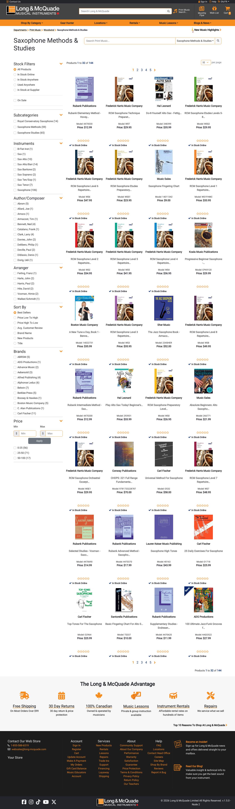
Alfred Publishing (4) (27, 377)
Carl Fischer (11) (25, 413)
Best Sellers (22, 312)
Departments (20, 30)
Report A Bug (158, 772)
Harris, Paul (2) (24, 283)
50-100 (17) (22, 458)
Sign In (76, 745)
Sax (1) (20, 154)
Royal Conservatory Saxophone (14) (36, 121)
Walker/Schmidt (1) (27, 298)
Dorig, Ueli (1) (23, 260)
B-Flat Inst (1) (23, 148)
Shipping (104, 776)
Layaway (104, 772)
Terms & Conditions (131, 772)
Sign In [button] (202, 1)
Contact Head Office (158, 753)
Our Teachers (131, 783)
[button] (226, 11)
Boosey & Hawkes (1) (28, 398)
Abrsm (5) (21, 203)
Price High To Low (26, 322)
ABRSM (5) (22, 356)
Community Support (131, 745)
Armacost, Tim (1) (26, 219)
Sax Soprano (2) (25, 174)
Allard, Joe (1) (23, 208)
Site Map (159, 760)
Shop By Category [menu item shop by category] (31, 23)
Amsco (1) (21, 213)
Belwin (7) (21, 387)
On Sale (20, 100)
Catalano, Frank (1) (26, 229)
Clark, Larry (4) (24, 234)
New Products (23, 338)
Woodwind (49, 30)
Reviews (158, 768)
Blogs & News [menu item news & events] (201, 23)
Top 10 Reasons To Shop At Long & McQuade (200, 725)
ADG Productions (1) (27, 362)
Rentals (104, 749)
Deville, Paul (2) (24, 249)
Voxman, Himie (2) (26, 293)
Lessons (104, 753)
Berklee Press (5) (25, 392)
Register (76, 749)
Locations (158, 749)
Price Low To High (26, 317)
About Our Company (131, 749)
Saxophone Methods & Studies (194, 40)
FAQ (158, 745)
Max (42, 426)
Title (18, 343)
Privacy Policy (131, 776)
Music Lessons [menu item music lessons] (167, 23)
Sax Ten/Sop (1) (25, 179)
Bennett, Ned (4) (25, 224)
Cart (76, 753)
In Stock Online (24, 74)
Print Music (35, 30)
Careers (159, 756)
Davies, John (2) (25, 239)
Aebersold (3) (23, 372)
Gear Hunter (67, 23)
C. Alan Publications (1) (29, 408)
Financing (103, 768)
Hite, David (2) (24, 288)
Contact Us (13, 1)
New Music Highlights (206, 30)
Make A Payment (76, 760)
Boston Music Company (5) (31, 403)
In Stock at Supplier (26, 89)
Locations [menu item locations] (99, 23)
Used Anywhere (24, 84)
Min (16, 426)
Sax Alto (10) (23, 159)
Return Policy (131, 780)
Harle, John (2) (24, 278)
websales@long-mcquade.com (27, 749)
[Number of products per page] (206, 62)
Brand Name (23, 333)
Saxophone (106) (25, 190)
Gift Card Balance (76, 768)
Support (103, 764)
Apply (39, 440)
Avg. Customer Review (28, 327)
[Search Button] (168, 11)
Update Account (76, 756)
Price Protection (131, 768)
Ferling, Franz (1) (25, 273)
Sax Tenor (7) (23, 184)
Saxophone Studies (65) (29, 132)
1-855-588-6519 (18, 745)
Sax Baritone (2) (25, 169)
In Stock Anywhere (26, 79)
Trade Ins (104, 760)
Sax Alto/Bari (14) (26, 164)
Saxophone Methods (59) (30, 126)
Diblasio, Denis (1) (26, 254)
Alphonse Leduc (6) (26, 382)
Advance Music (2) (26, 367)
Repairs (104, 756)
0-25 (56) (21, 447)
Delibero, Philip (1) (26, 244)
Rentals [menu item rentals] (134, 23)
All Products (22, 69)
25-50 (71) (21, 452)
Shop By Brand (158, 764)
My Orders (76, 764)
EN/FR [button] (222, 1)
